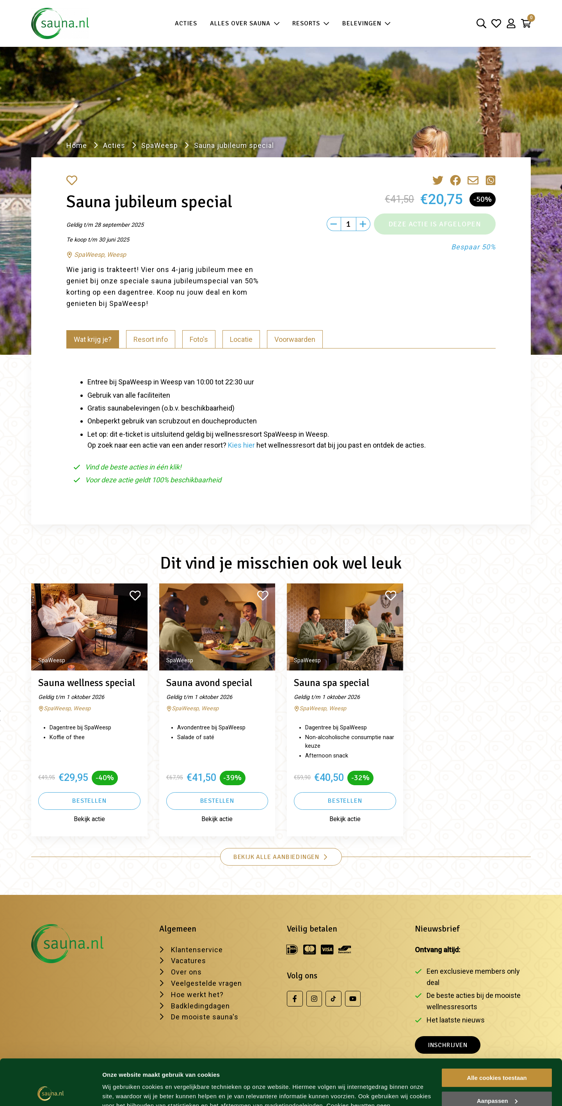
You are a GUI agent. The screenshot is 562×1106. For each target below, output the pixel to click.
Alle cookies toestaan (496, 1032)
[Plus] (363, 224)
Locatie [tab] (241, 339)
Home (76, 145)
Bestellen (89, 801)
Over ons (186, 972)
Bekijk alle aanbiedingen (281, 857)
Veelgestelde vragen (206, 983)
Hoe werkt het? (197, 994)
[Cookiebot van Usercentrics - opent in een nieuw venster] (50, 1091)
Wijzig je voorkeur (127, 1090)
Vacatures (188, 961)
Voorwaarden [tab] (294, 339)
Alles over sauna (245, 23)
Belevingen (366, 23)
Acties (186, 23)
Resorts (310, 23)
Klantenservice (197, 950)
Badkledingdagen (200, 1006)
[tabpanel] (281, 427)
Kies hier (241, 445)
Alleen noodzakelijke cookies (496, 1077)
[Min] (334, 224)
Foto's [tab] (199, 339)
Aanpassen (497, 1054)
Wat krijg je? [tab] (93, 339)
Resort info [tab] (150, 339)
